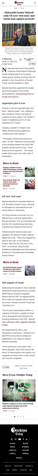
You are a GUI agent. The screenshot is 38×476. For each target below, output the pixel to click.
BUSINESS (25, 446)
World (5, 274)
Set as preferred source (26, 59)
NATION (12, 443)
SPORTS (13, 453)
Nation (22, 8)
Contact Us (29, 465)
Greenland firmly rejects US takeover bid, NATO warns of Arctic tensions (12, 269)
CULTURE (25, 450)
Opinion (5, 176)
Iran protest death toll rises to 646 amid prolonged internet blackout (11, 183)
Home (15, 8)
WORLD (12, 446)
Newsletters (18, 465)
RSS (31, 470)
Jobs (7, 470)
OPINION (25, 453)
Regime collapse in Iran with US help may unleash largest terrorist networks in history (13, 170)
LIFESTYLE (12, 450)
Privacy (14, 470)
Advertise (23, 470)
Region (5, 188)
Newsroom (8, 59)
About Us (8, 465)
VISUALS (19, 458)
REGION (25, 443)
